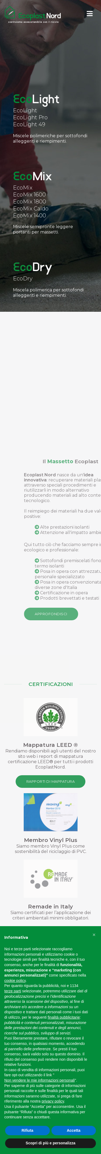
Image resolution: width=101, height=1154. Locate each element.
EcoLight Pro (30, 117)
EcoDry (23, 278)
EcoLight (25, 110)
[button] (94, 934)
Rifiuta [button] (27, 1130)
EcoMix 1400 (29, 215)
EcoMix (22, 187)
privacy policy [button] (53, 1101)
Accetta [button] (74, 1130)
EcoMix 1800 (29, 201)
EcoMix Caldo (30, 208)
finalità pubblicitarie (64, 1017)
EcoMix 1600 (29, 194)
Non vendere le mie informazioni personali (39, 1080)
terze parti (12, 991)
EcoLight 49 (29, 124)
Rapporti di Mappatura (50, 781)
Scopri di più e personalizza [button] (50, 1143)
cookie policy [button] (15, 980)
